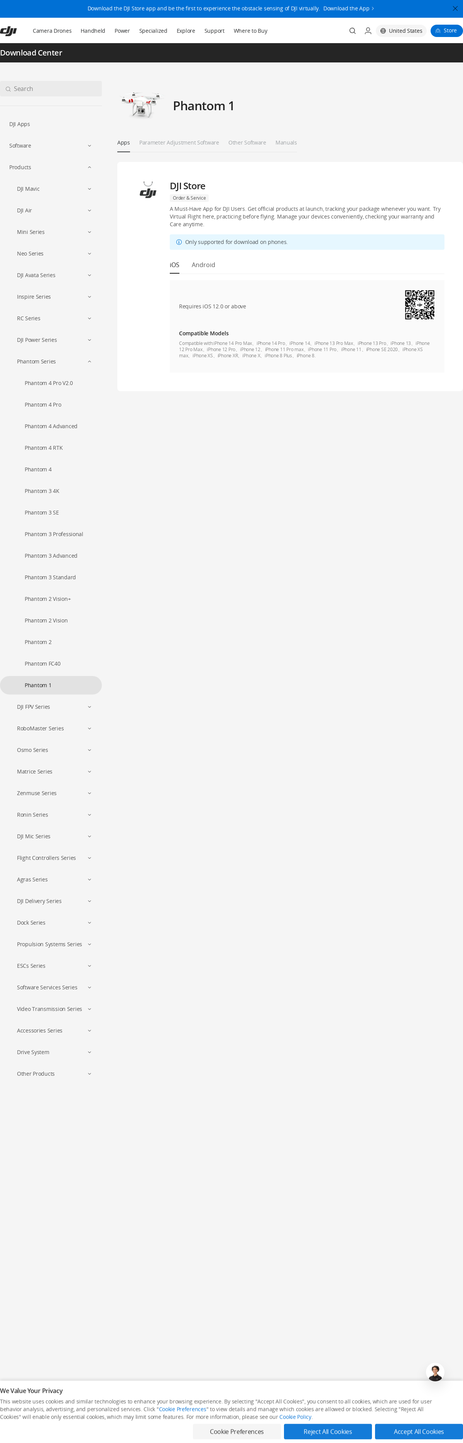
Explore (186, 30)
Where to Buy (250, 30)
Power (122, 30)
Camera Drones (52, 30)
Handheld (93, 30)
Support (214, 30)
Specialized (153, 30)
